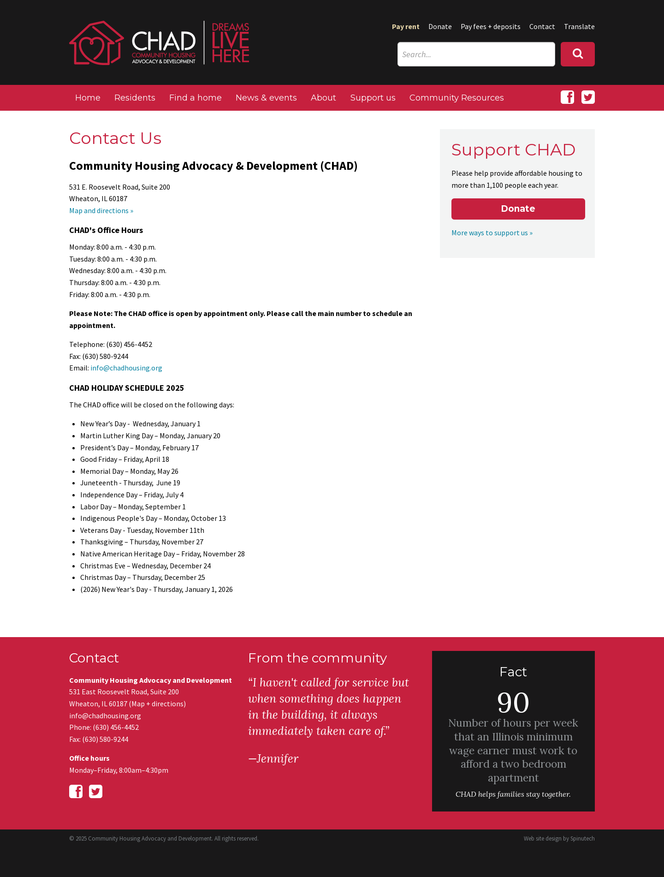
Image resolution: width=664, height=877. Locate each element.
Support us (373, 98)
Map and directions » (101, 210)
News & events (266, 98)
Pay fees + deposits (491, 26)
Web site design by (559, 838)
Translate (579, 26)
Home (88, 98)
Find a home (195, 98)
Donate (440, 26)
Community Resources (456, 98)
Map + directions (157, 703)
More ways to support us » (492, 232)
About (323, 98)
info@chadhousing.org (126, 367)
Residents (134, 98)
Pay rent (406, 26)
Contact (542, 26)
